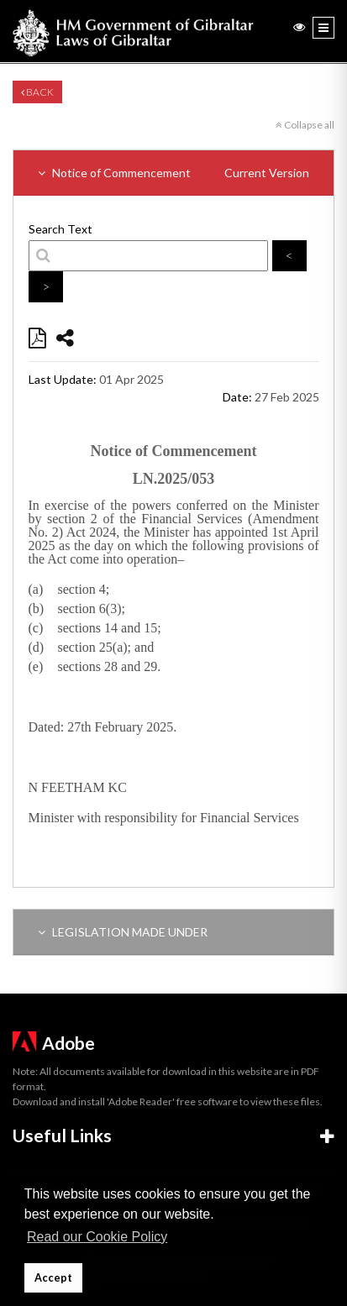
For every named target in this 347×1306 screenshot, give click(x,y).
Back (37, 92)
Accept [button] (53, 1278)
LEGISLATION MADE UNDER (123, 932)
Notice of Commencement (173, 172)
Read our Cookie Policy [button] (97, 1237)
